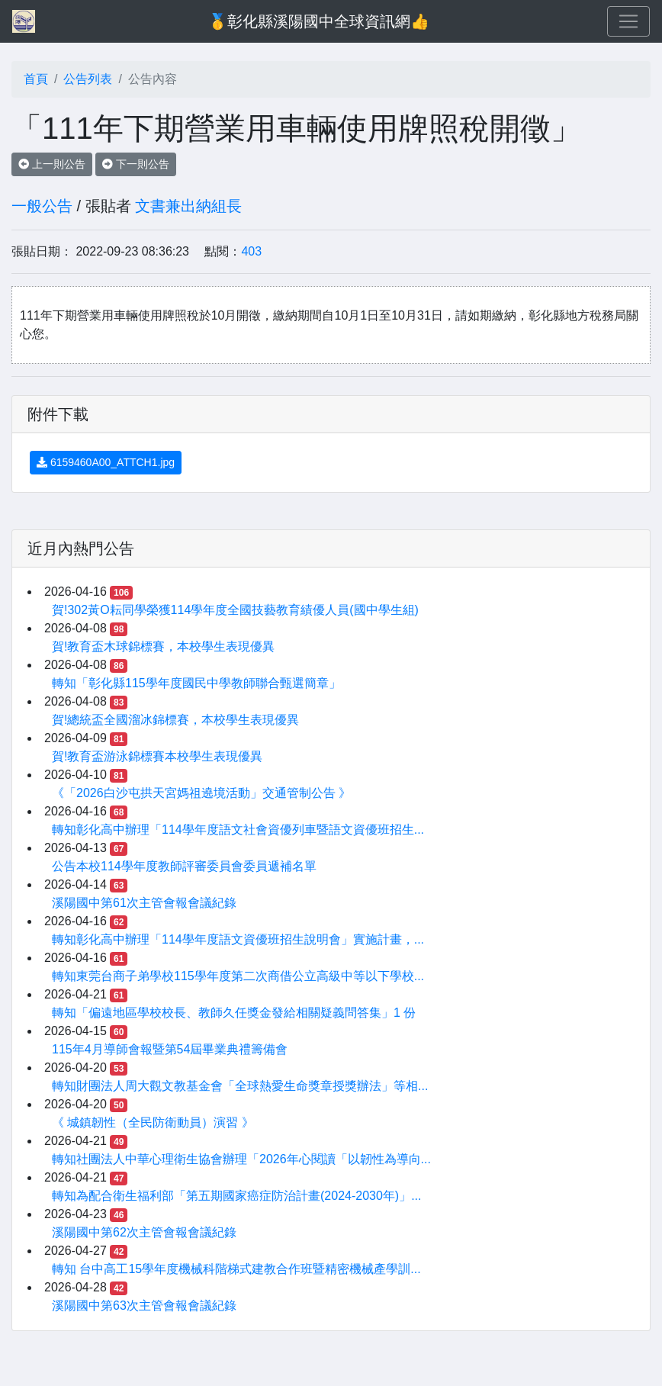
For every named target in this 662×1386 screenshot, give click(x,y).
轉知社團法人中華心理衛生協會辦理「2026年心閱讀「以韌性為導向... (241, 1159)
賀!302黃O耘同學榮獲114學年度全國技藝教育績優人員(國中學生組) (235, 609)
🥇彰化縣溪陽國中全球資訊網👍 (318, 21)
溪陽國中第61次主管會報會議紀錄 (144, 902)
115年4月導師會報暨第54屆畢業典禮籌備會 (170, 1049)
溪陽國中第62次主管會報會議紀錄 (144, 1232)
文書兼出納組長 (188, 206)
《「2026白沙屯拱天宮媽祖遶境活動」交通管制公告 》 (201, 792)
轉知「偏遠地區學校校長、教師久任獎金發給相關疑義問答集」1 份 (234, 1012)
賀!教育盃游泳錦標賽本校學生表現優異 (157, 756)
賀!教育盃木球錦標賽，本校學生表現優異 (163, 646)
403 (251, 251)
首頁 (36, 78)
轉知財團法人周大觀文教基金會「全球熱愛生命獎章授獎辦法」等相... (240, 1085)
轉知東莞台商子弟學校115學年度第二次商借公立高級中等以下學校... (238, 976)
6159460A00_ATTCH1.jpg (106, 462)
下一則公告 (135, 164)
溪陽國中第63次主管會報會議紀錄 (144, 1305)
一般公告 (41, 206)
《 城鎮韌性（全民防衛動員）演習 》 (153, 1122)
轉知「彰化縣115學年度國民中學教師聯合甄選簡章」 (196, 683)
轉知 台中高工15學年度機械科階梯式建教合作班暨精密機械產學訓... (236, 1268)
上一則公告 (51, 164)
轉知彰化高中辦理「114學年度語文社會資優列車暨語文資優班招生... (238, 829)
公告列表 (87, 78)
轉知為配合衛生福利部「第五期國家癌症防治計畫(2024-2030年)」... (237, 1195)
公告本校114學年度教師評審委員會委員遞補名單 (184, 866)
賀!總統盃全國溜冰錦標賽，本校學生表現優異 (175, 719)
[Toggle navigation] (628, 21)
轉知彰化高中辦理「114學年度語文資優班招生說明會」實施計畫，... (238, 939)
